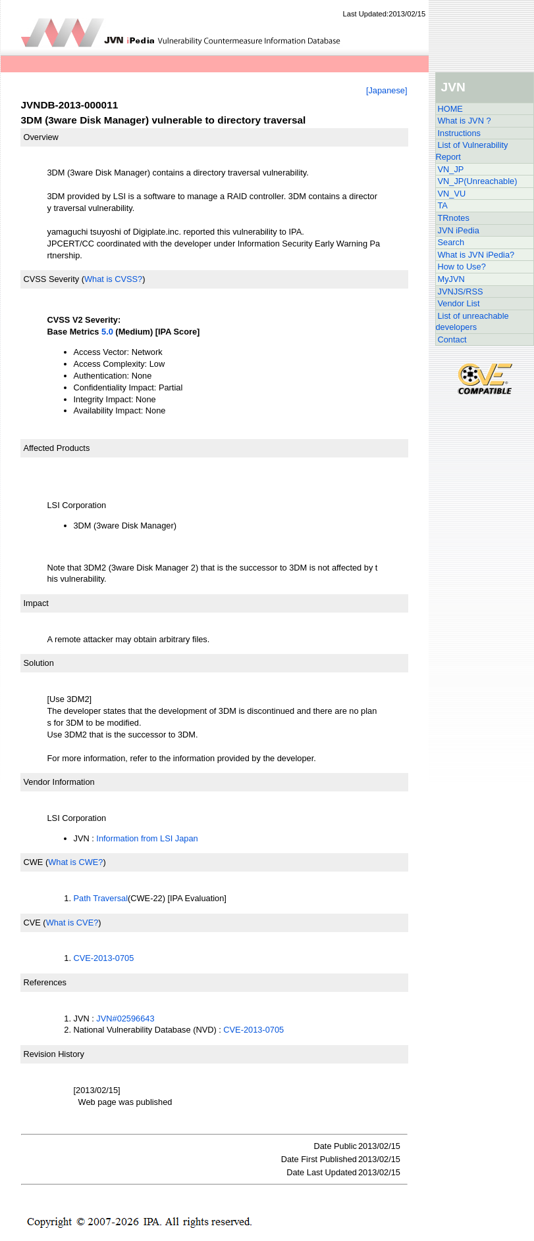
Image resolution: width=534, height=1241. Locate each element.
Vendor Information (59, 782)
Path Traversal (101, 898)
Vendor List (459, 303)
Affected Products (57, 448)
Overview (41, 137)
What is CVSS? (113, 279)
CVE (32, 922)
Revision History (54, 1054)
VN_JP (451, 169)
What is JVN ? (464, 121)
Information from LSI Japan (147, 838)
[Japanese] (387, 90)
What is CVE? (72, 922)
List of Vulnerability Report (472, 151)
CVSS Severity (52, 279)
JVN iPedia (458, 230)
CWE (33, 862)
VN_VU (452, 194)
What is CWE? (75, 862)
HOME (450, 109)
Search (451, 242)
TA (443, 205)
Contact (452, 339)
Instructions (459, 133)
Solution (39, 663)
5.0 (107, 332)
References (45, 982)
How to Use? (462, 266)
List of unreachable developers (472, 322)
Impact (36, 603)
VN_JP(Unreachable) (478, 181)
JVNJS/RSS (460, 291)
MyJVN (451, 279)
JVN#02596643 (125, 1018)
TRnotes (453, 218)
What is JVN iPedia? (476, 255)
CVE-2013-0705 (104, 958)
